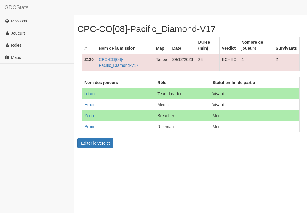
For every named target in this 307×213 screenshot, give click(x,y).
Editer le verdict (95, 143)
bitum (89, 93)
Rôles (13, 45)
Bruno (89, 126)
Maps (12, 57)
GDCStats (16, 7)
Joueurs (15, 33)
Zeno (89, 115)
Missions (15, 21)
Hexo (89, 104)
